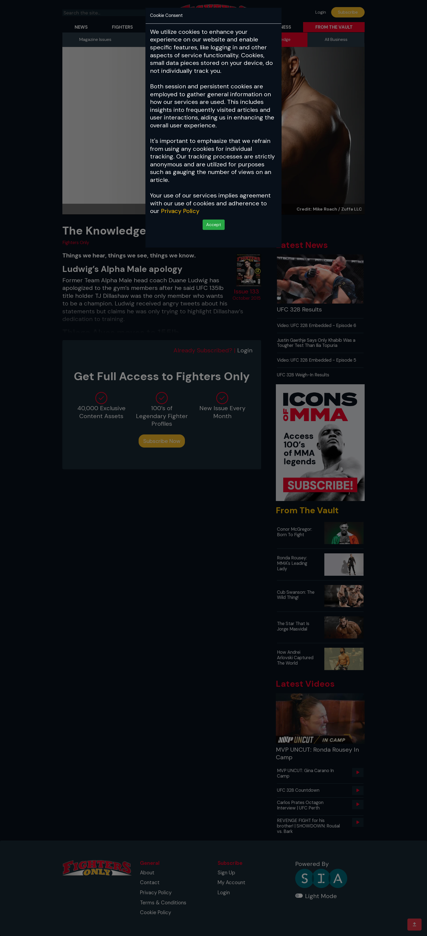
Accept (213, 224)
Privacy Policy (180, 211)
